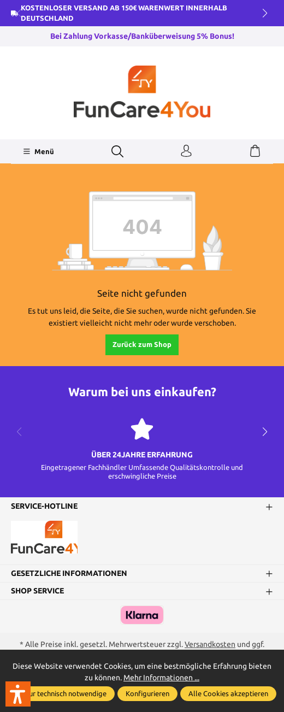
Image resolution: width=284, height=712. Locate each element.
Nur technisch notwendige (65, 693)
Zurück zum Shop (142, 344)
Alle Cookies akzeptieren (228, 693)
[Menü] (38, 151)
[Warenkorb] (255, 151)
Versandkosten (210, 644)
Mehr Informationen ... (161, 677)
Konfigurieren (147, 693)
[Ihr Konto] (186, 151)
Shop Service (37, 591)
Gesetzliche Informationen (69, 573)
